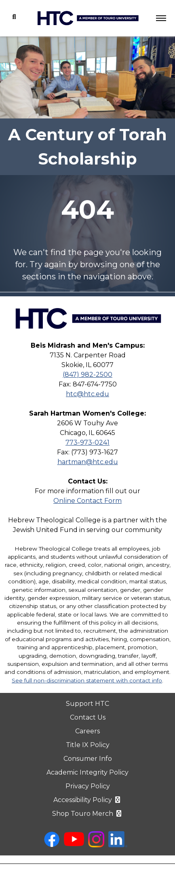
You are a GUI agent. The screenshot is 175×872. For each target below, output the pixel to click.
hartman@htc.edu (87, 462)
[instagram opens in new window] (96, 845)
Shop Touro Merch (87, 813)
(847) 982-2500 (87, 374)
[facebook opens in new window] (52, 845)
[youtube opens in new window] (74, 844)
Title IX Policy (88, 745)
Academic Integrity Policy (87, 772)
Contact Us (87, 717)
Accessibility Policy (87, 800)
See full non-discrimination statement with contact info (87, 680)
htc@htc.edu (87, 394)
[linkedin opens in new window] (117, 845)
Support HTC (87, 703)
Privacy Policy (87, 786)
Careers (87, 731)
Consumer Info (87, 758)
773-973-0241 (87, 442)
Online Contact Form (87, 501)
